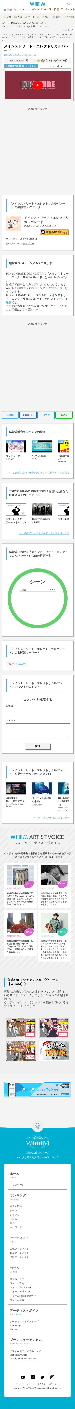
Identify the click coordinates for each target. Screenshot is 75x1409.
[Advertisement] (37, 150)
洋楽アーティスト (19, 1257)
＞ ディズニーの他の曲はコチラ (51, 817)
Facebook (28, 414)
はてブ (46, 415)
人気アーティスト (19, 1249)
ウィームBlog (17, 1283)
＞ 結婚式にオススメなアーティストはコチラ (44, 533)
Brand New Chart (18, 1354)
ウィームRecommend (21, 1287)
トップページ (17, 1184)
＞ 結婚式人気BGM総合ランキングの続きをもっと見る (39, 472)
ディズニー (29, 243)
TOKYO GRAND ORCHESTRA (27, 22)
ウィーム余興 (17, 1300)
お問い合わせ (54, 1384)
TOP (4, 22)
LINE (64, 414)
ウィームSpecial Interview (23, 1295)
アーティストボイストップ (24, 1321)
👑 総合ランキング (52, 60)
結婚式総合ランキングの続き (27, 431)
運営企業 (42, 1384)
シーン (13, 1210)
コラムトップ (17, 1279)
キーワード (16, 1227)
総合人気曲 (16, 1206)
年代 (12, 1223)
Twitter (10, 414)
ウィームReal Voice (20, 1291)
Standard (14, 1329)
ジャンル (14, 1214)
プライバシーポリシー (25, 1384)
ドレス (13, 1218)
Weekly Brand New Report (23, 1358)
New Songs (15, 1325)
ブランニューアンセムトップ (25, 1350)
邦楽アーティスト (19, 1253)
